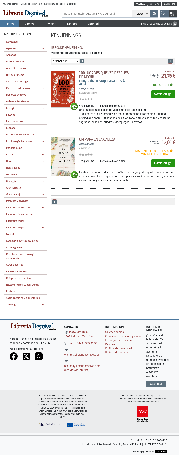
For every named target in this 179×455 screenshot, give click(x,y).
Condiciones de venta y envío (123, 336)
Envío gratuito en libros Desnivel (60, 3)
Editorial (169, 3)
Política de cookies (116, 352)
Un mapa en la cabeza (97, 139)
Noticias (154, 3)
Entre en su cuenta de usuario (159, 23)
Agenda (140, 3)
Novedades (12, 41)
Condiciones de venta (31, 3)
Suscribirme (156, 384)
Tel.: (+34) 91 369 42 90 (80, 343)
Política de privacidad (118, 348)
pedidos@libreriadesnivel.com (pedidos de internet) (82, 366)
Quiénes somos (10, 3)
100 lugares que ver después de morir (104, 74)
